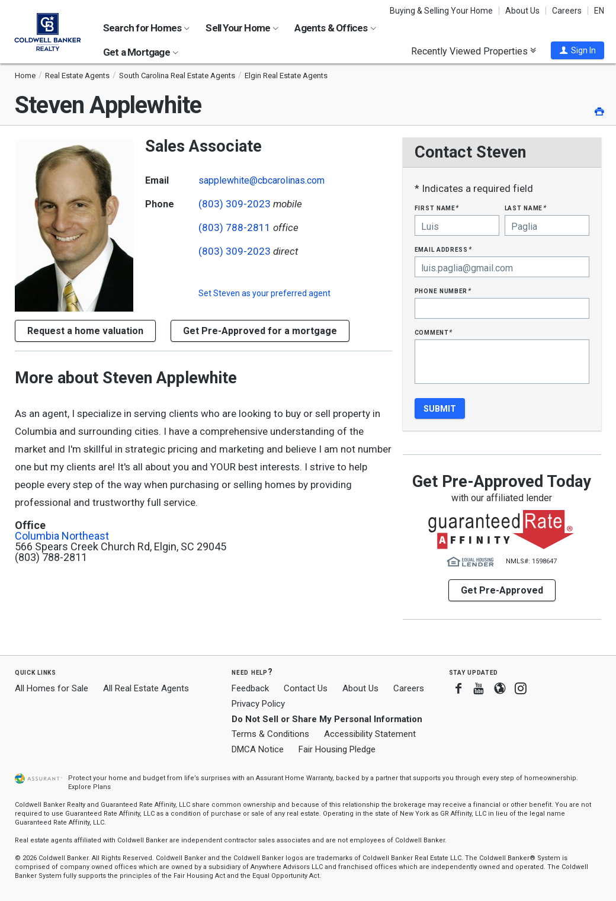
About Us (522, 11)
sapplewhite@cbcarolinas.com (261, 180)
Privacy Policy (258, 703)
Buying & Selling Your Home (441, 11)
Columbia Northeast (62, 536)
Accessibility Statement (370, 734)
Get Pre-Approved (502, 590)
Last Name (526, 207)
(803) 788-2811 (234, 227)
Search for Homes (146, 28)
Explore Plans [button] (89, 787)
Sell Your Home (242, 28)
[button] (577, 50)
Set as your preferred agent (264, 293)
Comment (434, 332)
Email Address (443, 249)
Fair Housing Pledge (337, 749)
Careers (567, 11)
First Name (437, 207)
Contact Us (306, 688)
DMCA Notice (258, 749)
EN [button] (599, 10)
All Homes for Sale (51, 688)
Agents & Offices (335, 28)
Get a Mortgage (140, 52)
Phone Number (443, 290)
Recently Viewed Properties (473, 51)
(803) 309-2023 (234, 204)
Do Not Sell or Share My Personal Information (327, 719)
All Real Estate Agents (146, 688)
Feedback (250, 688)
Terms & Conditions (270, 734)
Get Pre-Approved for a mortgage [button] (260, 330)
